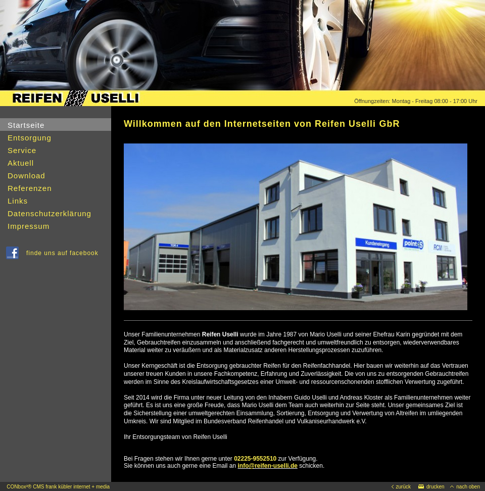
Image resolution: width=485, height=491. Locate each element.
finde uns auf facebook (64, 253)
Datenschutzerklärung (49, 213)
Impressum (29, 226)
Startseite (26, 125)
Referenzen (30, 188)
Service (22, 150)
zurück (401, 486)
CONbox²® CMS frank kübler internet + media (58, 486)
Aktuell (21, 163)
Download (26, 175)
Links (18, 201)
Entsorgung (30, 137)
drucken (431, 486)
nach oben (465, 486)
